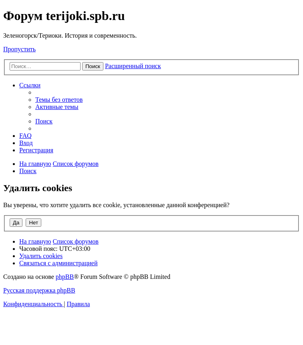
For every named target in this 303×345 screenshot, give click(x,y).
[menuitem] (59, 99)
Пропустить (19, 49)
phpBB (65, 276)
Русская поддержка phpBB (39, 290)
